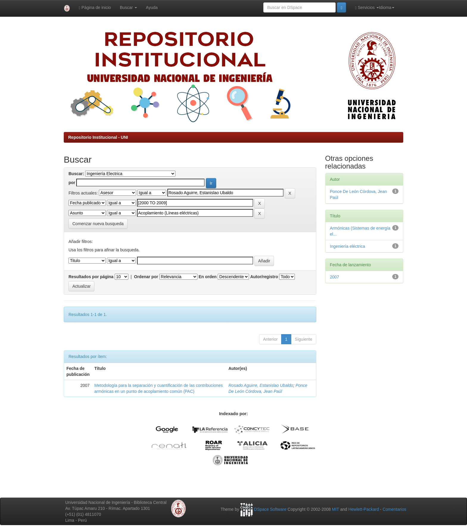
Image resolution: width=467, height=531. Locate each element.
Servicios (367, 7)
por (72, 182)
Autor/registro (264, 276)
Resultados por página (91, 276)
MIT (335, 509)
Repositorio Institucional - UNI (98, 137)
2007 (334, 277)
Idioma (386, 7)
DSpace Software (270, 509)
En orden (208, 276)
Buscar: (76, 173)
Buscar (128, 7)
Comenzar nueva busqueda (98, 223)
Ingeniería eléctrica (347, 246)
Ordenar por (146, 276)
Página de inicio (95, 7)
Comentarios (394, 509)
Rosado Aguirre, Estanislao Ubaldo (260, 385)
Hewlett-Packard (363, 509)
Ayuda (152, 7)
